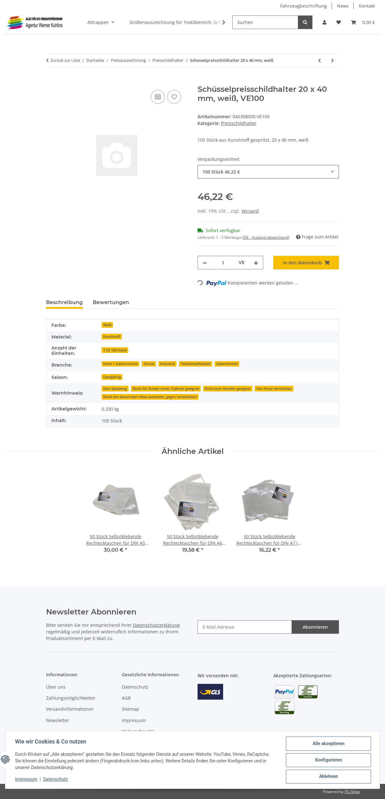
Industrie (167, 363)
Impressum (26, 779)
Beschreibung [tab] (64, 302)
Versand (250, 211)
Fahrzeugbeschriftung (303, 6)
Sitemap (130, 709)
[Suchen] (265, 22)
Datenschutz (56, 779)
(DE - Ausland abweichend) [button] (265, 237)
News (343, 6)
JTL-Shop (352, 791)
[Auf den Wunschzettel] (174, 97)
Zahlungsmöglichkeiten (70, 698)
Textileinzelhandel (195, 363)
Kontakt (367, 6)
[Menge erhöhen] (256, 262)
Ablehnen (328, 776)
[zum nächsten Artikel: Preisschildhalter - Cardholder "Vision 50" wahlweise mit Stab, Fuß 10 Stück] (332, 60)
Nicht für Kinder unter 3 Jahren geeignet (166, 388)
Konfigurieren (328, 760)
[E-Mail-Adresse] (245, 627)
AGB (126, 698)
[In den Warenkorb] (51, 81)
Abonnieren (315, 627)
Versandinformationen (70, 709)
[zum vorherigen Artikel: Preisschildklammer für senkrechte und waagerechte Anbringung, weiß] (319, 60)
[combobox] (268, 172)
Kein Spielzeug (115, 388)
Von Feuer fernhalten (274, 388)
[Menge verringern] (205, 262)
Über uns (56, 687)
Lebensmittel (227, 363)
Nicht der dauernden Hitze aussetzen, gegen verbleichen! (150, 397)
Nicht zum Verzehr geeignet (228, 388)
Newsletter (57, 720)
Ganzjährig (112, 377)
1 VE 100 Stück (115, 350)
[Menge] (222, 262)
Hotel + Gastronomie (120, 363)
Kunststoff (111, 336)
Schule (149, 363)
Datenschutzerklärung (156, 625)
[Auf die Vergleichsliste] (158, 97)
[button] (324, 22)
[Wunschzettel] (338, 22)
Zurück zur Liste (65, 60)
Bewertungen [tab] (111, 302)
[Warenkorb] (363, 22)
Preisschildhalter (239, 123)
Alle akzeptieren (328, 743)
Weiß (107, 325)
